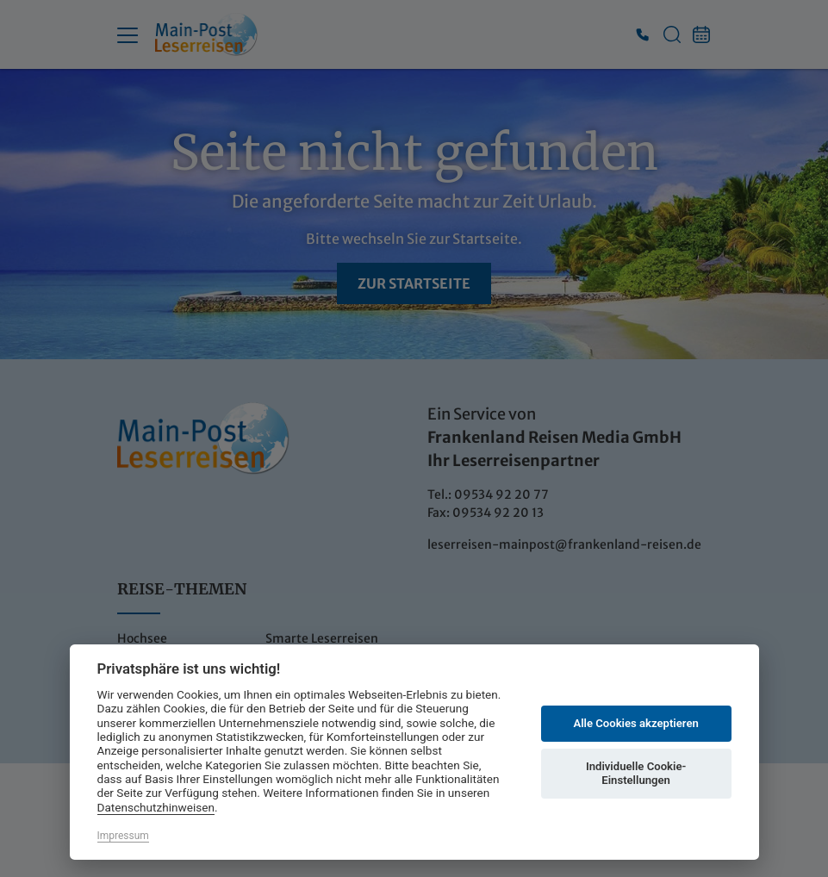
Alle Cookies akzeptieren (635, 723)
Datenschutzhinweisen (156, 807)
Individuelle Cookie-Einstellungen (636, 773)
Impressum (123, 836)
